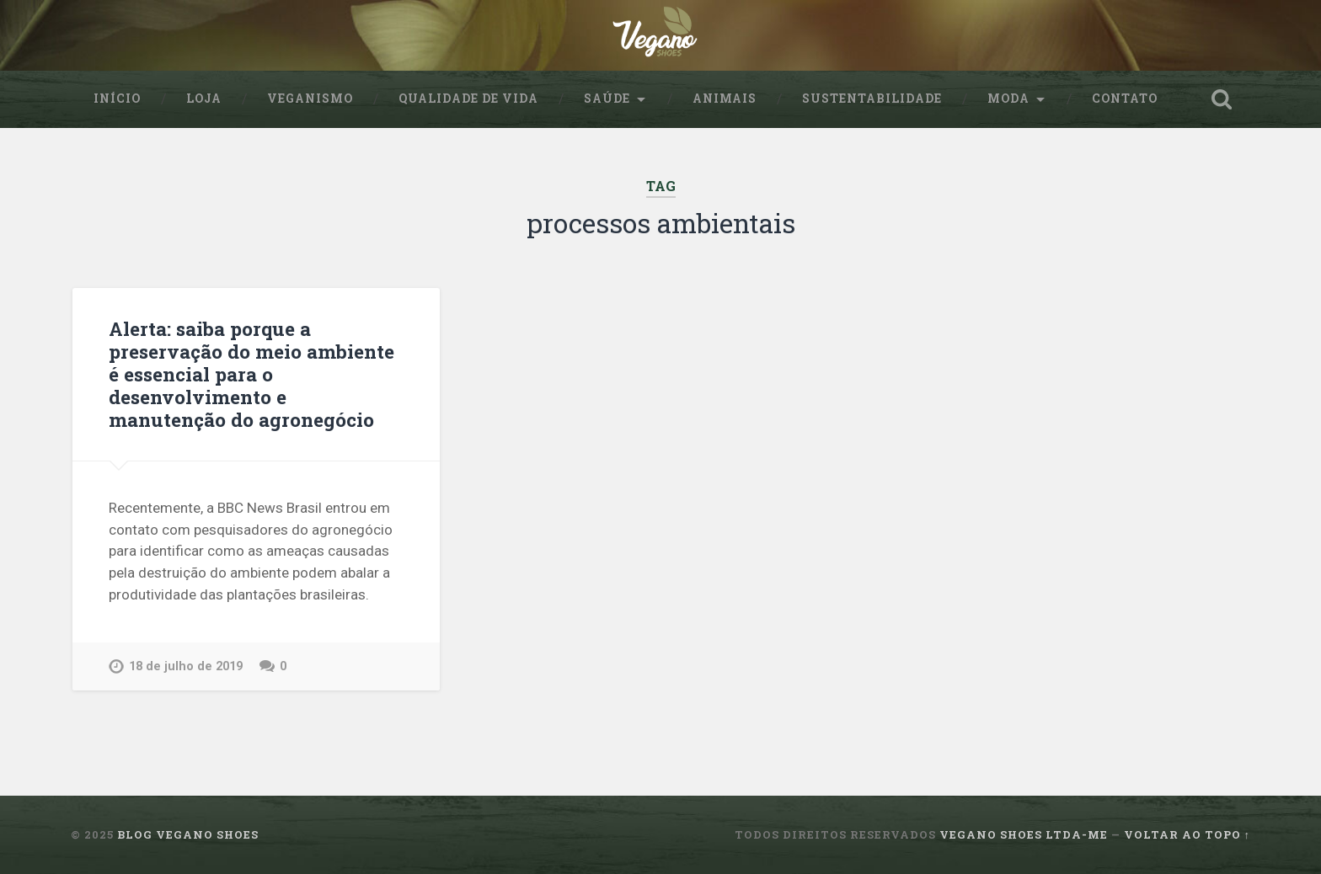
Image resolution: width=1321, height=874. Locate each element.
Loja (204, 98)
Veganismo (310, 98)
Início (117, 98)
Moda (1008, 98)
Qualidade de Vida (468, 98)
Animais (725, 98)
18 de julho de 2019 (186, 666)
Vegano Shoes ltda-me (1023, 834)
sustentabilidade (872, 98)
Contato (1125, 98)
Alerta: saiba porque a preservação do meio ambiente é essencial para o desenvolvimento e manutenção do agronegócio (251, 374)
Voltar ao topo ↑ (1187, 834)
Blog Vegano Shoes (188, 834)
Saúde (607, 98)
